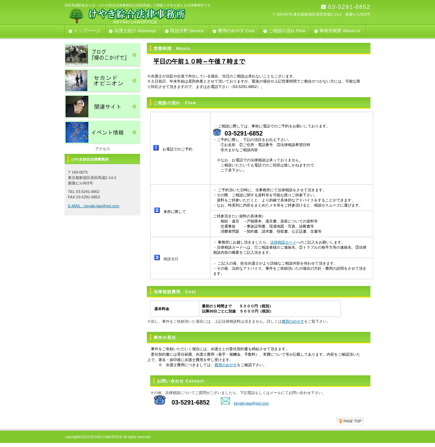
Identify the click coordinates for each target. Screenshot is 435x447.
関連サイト (102, 106)
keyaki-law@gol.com (251, 403)
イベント (102, 132)
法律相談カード (283, 242)
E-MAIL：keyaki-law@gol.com (93, 206)
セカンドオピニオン (102, 80)
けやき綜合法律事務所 (133, 15)
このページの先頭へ (350, 421)
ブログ (102, 55)
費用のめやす (293, 321)
